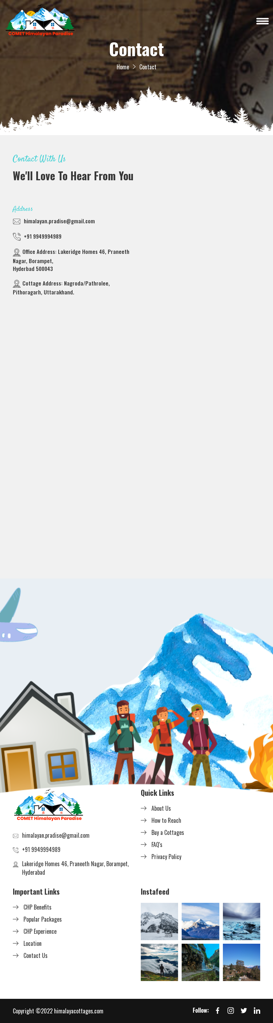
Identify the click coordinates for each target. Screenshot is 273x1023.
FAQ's (156, 844)
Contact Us (35, 955)
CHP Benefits (37, 907)
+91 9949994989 (42, 236)
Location (32, 943)
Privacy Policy (166, 856)
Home (123, 67)
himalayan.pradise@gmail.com (59, 221)
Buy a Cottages (167, 832)
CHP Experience (40, 931)
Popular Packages (42, 919)
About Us (161, 808)
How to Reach (166, 820)
